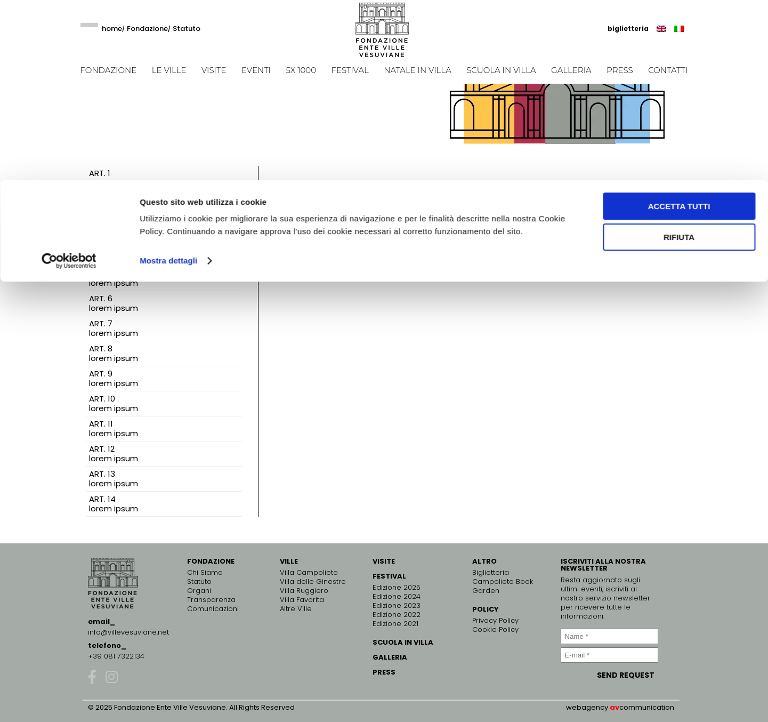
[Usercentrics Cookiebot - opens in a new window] (69, 81)
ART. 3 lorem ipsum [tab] (113, 228)
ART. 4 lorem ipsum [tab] (113, 253)
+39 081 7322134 (116, 656)
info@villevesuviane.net (128, 632)
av (614, 707)
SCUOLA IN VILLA (403, 642)
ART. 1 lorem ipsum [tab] (113, 177)
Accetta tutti (679, 26)
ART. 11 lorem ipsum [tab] (113, 428)
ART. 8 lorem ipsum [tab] (113, 353)
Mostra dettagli (168, 80)
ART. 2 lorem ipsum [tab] (113, 202)
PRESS (384, 672)
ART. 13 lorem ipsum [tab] (113, 478)
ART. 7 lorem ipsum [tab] (113, 328)
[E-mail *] (609, 655)
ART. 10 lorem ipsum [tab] (113, 403)
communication (646, 707)
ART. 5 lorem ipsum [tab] (113, 278)
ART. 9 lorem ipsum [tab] (113, 378)
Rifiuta (679, 57)
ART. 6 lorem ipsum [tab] (113, 303)
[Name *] (609, 636)
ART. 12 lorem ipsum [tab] (113, 453)
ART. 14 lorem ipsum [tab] (113, 503)
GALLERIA (390, 657)
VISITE (384, 561)
